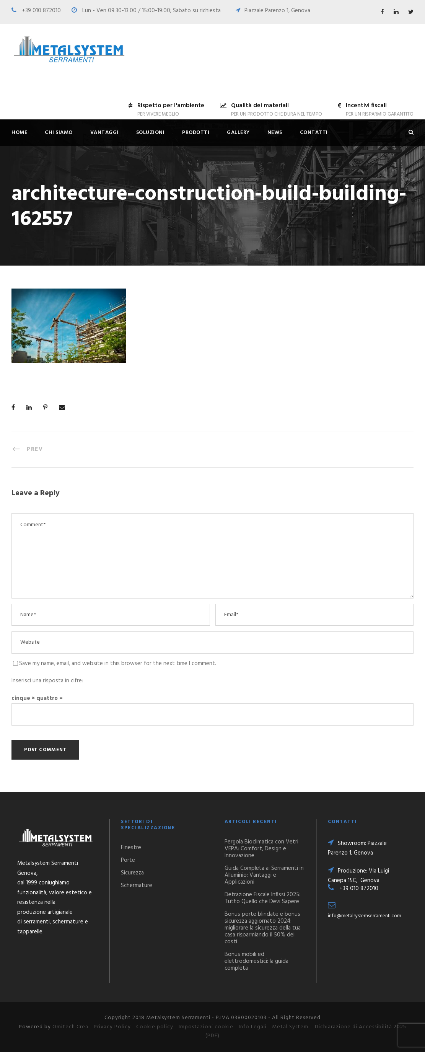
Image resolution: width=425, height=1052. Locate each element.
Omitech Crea (70, 1027)
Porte (128, 860)
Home (19, 132)
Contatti (314, 132)
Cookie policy (154, 1027)
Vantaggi (104, 132)
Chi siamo (59, 132)
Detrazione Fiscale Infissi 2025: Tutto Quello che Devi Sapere (262, 898)
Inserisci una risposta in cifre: (47, 680)
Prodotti (195, 132)
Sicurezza (132, 872)
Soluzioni (150, 132)
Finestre (131, 847)
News (274, 132)
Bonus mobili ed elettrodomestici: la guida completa (256, 961)
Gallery (238, 132)
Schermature (136, 885)
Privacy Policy (112, 1027)
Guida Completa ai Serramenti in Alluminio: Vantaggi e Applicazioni (264, 875)
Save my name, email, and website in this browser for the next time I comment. (117, 663)
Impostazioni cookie (206, 1027)
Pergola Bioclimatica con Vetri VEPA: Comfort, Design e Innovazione (261, 848)
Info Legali (253, 1027)
